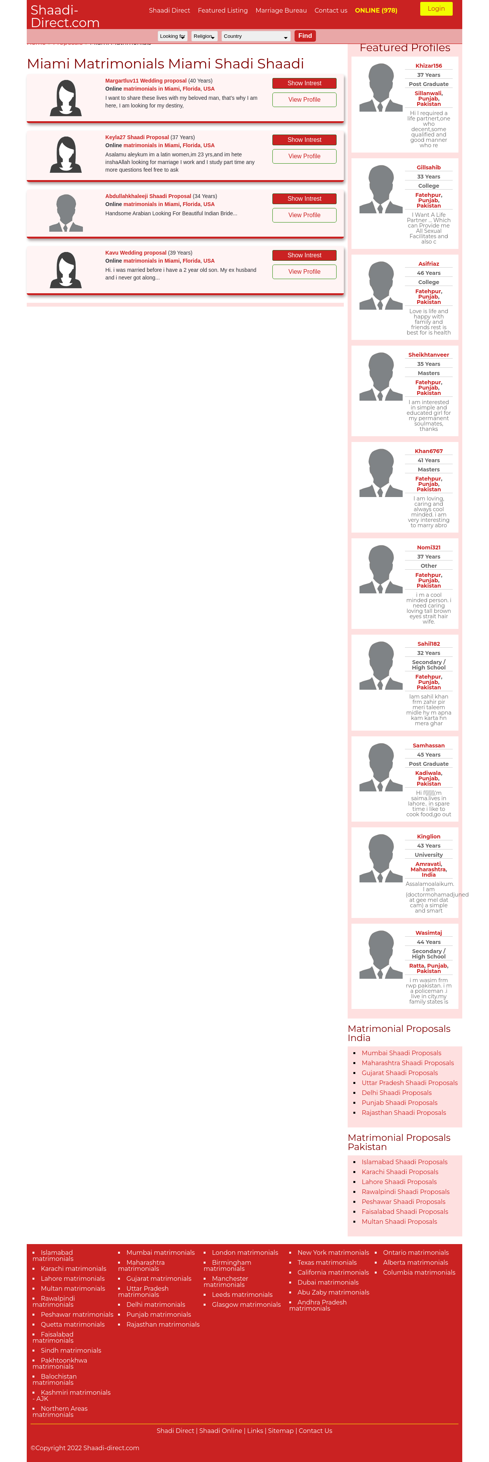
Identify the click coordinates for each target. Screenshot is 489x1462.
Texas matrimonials (327, 1262)
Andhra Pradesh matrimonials (318, 1305)
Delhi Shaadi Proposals (397, 1092)
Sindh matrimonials (71, 1350)
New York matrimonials (333, 1252)
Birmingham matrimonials (227, 1265)
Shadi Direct (175, 1430)
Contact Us (315, 1430)
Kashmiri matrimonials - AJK (71, 1395)
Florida (192, 89)
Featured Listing (223, 10)
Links (255, 1430)
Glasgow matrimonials (246, 1304)
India (429, 874)
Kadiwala (428, 773)
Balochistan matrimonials (54, 1379)
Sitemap (281, 1430)
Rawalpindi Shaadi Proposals (406, 1192)
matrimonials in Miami (151, 89)
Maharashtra (428, 869)
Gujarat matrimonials (158, 1278)
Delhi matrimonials (155, 1304)
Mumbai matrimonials (160, 1252)
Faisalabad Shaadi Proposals (405, 1211)
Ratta (416, 965)
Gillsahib (429, 167)
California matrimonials (333, 1272)
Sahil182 (429, 643)
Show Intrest (305, 83)
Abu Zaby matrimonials (333, 1292)
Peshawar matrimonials (77, 1314)
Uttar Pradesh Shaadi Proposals (410, 1083)
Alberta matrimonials (415, 1262)
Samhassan (429, 745)
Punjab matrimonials (158, 1314)
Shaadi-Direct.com (65, 16)
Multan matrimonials (73, 1288)
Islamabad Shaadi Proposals (405, 1162)
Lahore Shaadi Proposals (399, 1182)
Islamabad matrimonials (52, 1255)
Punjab (428, 98)
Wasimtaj (429, 932)
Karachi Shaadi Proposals (400, 1172)
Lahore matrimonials (73, 1278)
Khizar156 (429, 65)
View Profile (304, 99)
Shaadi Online (220, 1430)
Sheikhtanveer (428, 354)
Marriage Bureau (281, 10)
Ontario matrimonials (416, 1252)
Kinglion (428, 836)
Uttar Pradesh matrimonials (143, 1291)
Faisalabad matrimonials (53, 1337)
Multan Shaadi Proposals (399, 1221)
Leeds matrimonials (242, 1294)
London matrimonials (245, 1252)
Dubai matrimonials (328, 1282)
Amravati (427, 864)
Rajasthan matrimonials (163, 1324)
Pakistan (429, 104)
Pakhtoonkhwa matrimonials (59, 1363)
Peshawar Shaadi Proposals (403, 1201)
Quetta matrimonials (73, 1324)
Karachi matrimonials (73, 1268)
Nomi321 (428, 547)
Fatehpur (428, 195)
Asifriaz (428, 263)
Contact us (330, 10)
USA (209, 89)
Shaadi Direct (169, 10)
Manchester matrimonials (226, 1281)
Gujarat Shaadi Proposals (400, 1073)
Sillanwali (428, 93)
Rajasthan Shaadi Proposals (404, 1112)
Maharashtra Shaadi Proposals (408, 1063)
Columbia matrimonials (419, 1272)
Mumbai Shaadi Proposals (401, 1053)
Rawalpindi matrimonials (53, 1301)
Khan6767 (429, 451)
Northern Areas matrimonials (59, 1411)
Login (436, 8)
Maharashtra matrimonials (141, 1265)
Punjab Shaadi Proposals (399, 1102)
